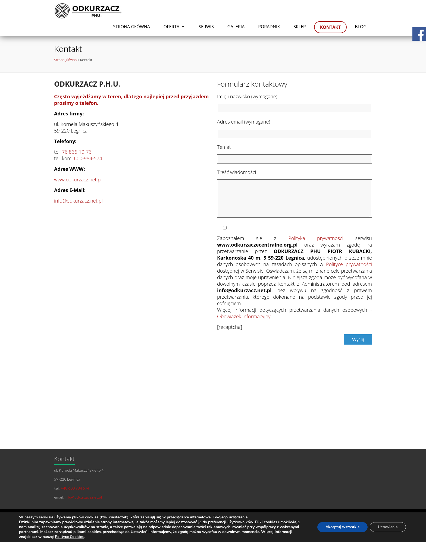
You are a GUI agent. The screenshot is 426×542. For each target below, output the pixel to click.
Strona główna (131, 27)
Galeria (236, 27)
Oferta (171, 27)
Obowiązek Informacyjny (244, 316)
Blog (361, 27)
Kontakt (330, 27)
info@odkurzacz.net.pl (78, 200)
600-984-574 (88, 158)
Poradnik (269, 27)
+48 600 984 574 (75, 488)
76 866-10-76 (77, 152)
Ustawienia (388, 527)
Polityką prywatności (315, 238)
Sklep (299, 27)
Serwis (206, 27)
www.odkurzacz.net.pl (78, 179)
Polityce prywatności (349, 264)
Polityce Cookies (69, 536)
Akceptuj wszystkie (342, 527)
